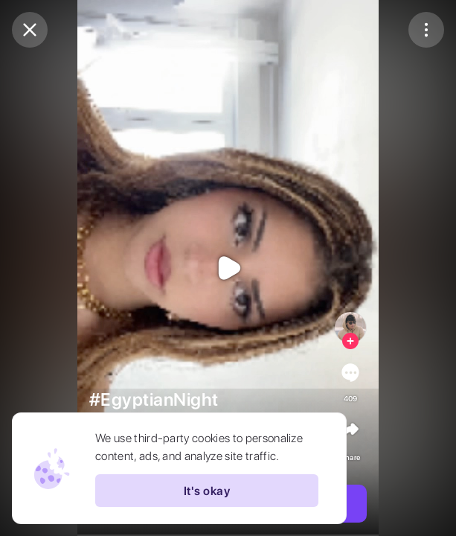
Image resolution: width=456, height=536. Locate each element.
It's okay (206, 490)
